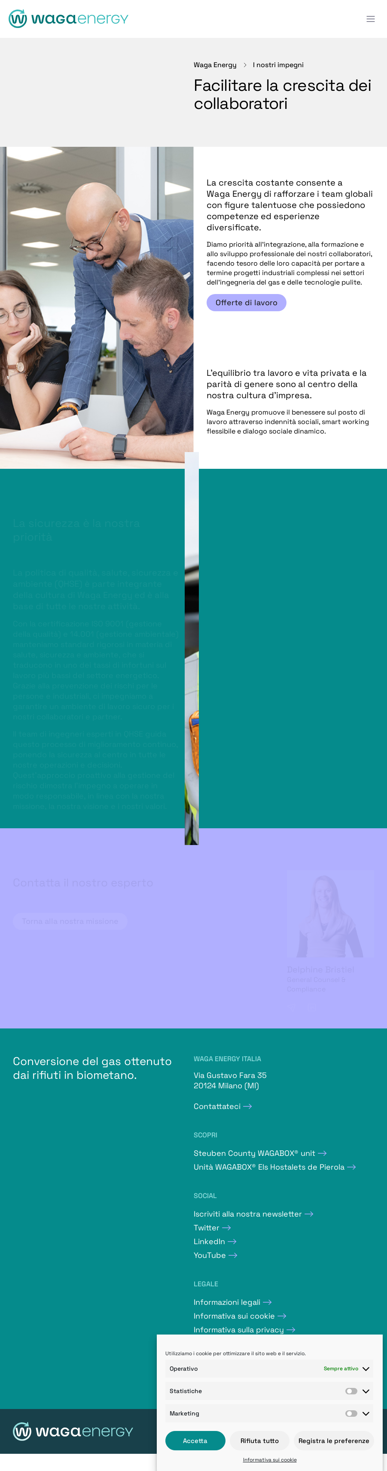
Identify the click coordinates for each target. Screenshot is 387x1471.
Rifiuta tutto (260, 1441)
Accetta (195, 1441)
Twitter (206, 1228)
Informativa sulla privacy (239, 1330)
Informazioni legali (227, 1302)
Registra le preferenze (334, 1441)
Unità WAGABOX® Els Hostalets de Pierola (269, 1167)
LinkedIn (209, 1241)
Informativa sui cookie (270, 1459)
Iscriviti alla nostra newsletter (248, 1214)
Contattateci (217, 1106)
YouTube (210, 1255)
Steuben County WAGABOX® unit (254, 1153)
